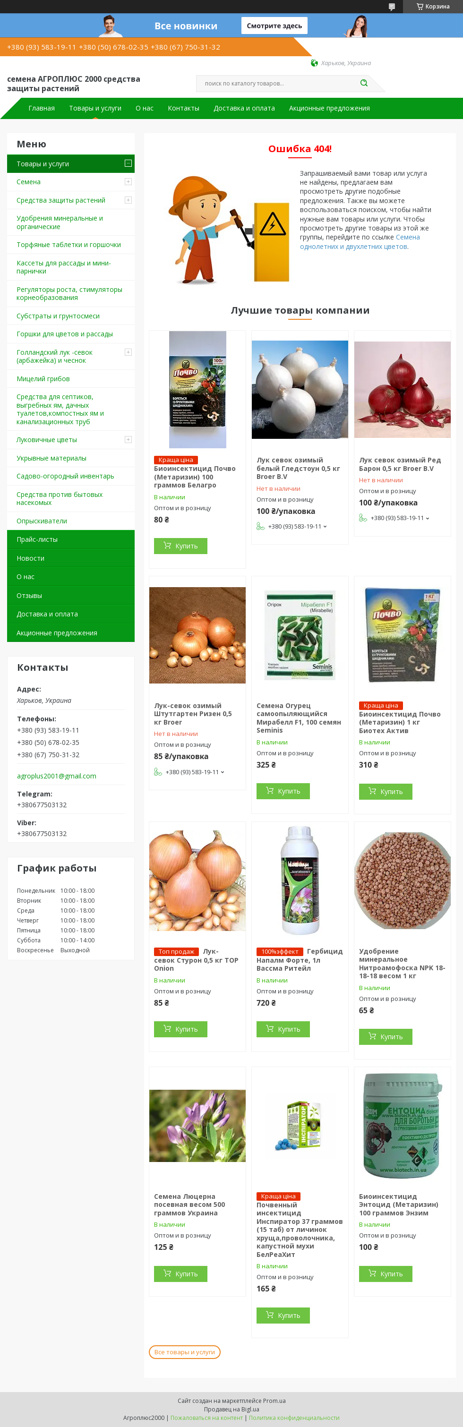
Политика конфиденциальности (294, 1418)
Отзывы (29, 595)
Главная (41, 108)
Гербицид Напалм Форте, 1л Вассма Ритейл (300, 960)
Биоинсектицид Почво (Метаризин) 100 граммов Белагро (195, 476)
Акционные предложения (329, 108)
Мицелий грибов (43, 378)
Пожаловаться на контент (207, 1418)
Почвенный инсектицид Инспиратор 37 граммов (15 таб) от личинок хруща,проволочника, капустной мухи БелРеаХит (300, 1229)
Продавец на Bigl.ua (231, 1409)
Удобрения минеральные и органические (60, 222)
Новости (30, 558)
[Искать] (363, 83)
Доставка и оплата (244, 108)
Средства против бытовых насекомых (60, 498)
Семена (29, 181)
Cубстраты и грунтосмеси (58, 315)
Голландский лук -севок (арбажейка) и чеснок (55, 356)
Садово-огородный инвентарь (65, 475)
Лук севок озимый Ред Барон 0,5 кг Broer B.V (400, 464)
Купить (186, 545)
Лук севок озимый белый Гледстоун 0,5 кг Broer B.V (298, 468)
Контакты (183, 108)
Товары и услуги (95, 108)
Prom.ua (274, 1401)
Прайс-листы (37, 539)
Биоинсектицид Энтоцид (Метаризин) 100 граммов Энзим (398, 1204)
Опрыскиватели (42, 520)
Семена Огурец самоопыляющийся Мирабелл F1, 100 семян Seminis (299, 718)
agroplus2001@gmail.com (56, 776)
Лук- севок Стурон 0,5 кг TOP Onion (196, 960)
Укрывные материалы (51, 457)
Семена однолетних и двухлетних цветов (360, 241)
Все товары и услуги (184, 1352)
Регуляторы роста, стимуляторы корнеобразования (69, 293)
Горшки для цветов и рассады (65, 333)
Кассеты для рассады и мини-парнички (64, 267)
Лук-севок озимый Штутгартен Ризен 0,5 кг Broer (193, 713)
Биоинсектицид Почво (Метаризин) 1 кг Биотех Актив (400, 722)
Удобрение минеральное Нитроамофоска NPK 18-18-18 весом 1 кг (402, 964)
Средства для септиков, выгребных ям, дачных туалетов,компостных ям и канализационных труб (60, 409)
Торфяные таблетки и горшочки (69, 244)
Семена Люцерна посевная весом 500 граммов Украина (189, 1204)
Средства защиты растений (61, 200)
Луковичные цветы (47, 439)
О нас (145, 108)
